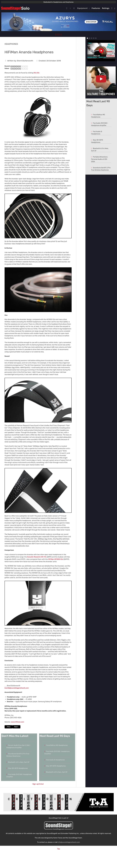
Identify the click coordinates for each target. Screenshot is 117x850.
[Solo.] (15, 8)
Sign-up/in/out (38, 784)
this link (36, 73)
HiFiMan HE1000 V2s (55, 559)
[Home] (67, 8)
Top (58, 849)
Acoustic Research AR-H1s (36, 557)
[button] (87, 38)
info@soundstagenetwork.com (69, 842)
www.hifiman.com (17, 722)
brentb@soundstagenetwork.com (17, 688)
